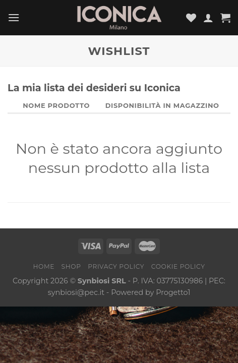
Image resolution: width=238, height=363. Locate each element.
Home (43, 266)
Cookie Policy (178, 266)
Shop (71, 266)
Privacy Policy (116, 266)
